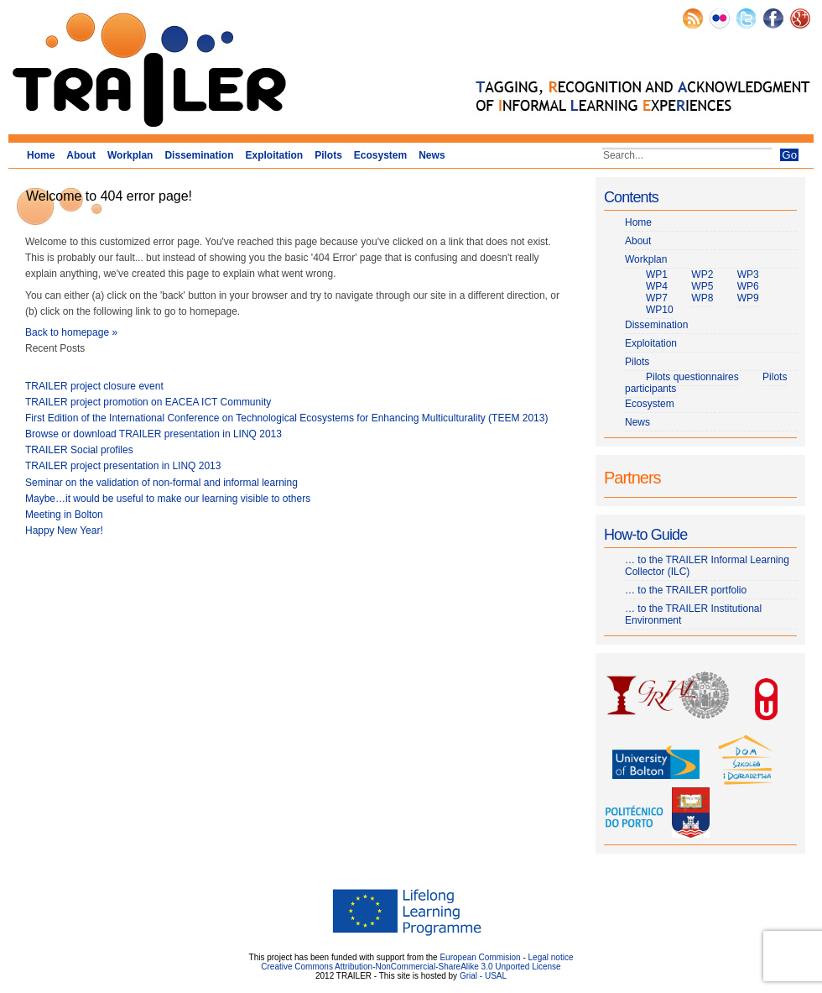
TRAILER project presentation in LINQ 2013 (123, 466)
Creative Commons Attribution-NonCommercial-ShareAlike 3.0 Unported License (410, 966)
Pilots (328, 155)
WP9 (748, 298)
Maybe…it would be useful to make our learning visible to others (167, 498)
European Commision (480, 957)
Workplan (130, 155)
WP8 (702, 298)
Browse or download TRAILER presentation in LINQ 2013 (153, 434)
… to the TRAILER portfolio (686, 590)
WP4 (657, 286)
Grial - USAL (483, 975)
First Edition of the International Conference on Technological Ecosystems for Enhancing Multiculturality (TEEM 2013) (286, 418)
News (432, 155)
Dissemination (198, 155)
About (81, 155)
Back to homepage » (71, 332)
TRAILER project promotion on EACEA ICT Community (148, 402)
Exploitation (274, 155)
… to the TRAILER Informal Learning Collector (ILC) (707, 566)
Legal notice (551, 957)
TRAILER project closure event (94, 386)
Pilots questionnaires (692, 377)
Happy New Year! (64, 530)
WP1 (657, 274)
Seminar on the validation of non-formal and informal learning (161, 483)
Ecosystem (380, 155)
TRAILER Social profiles (79, 450)
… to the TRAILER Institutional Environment (693, 614)
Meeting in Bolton (64, 514)
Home (41, 155)
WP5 (702, 286)
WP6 (748, 286)
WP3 (748, 274)
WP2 (702, 274)
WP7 (657, 298)
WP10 (660, 310)
